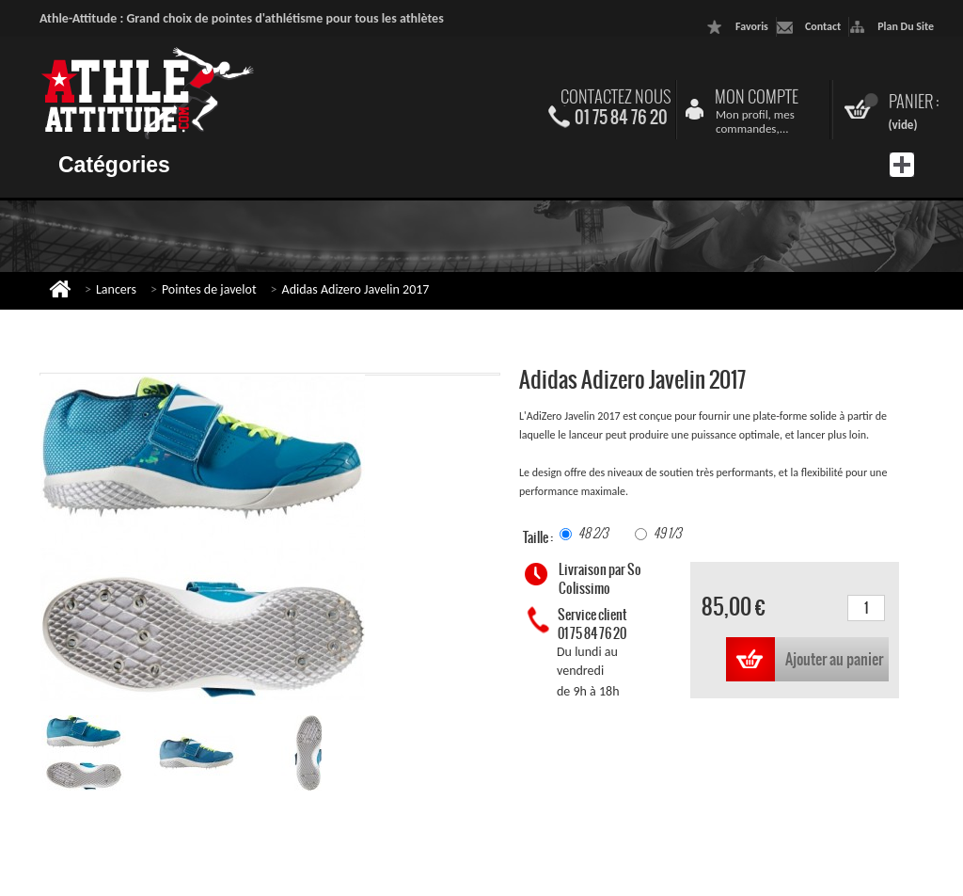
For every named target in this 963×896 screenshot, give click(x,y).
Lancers (116, 289)
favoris (751, 26)
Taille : (539, 537)
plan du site (905, 26)
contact (823, 26)
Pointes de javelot (209, 289)
